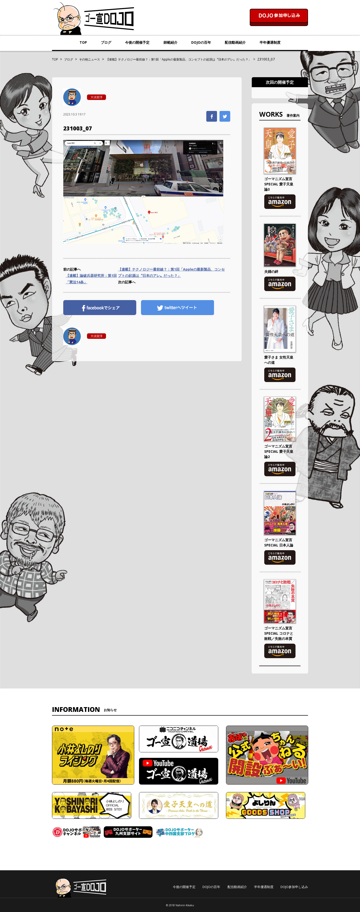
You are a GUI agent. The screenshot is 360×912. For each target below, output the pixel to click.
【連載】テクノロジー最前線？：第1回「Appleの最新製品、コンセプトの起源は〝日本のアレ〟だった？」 (171, 272)
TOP (83, 42)
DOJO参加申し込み (294, 887)
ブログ (106, 42)
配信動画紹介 (235, 42)
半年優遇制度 (270, 42)
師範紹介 (171, 42)
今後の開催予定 (137, 42)
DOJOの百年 (201, 42)
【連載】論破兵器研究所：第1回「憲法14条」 (91, 278)
